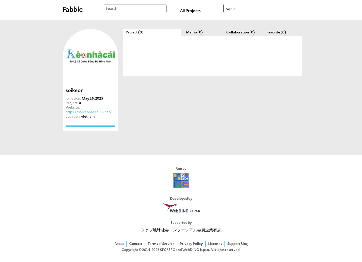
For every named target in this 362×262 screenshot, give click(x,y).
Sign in (230, 9)
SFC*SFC (167, 250)
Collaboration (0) (240, 32)
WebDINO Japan (195, 250)
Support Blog (237, 244)
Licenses (215, 244)
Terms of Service (161, 244)
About (119, 244)
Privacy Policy (191, 244)
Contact (135, 244)
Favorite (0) (276, 32)
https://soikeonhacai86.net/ (89, 112)
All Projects (190, 11)
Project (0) (135, 32)
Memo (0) (194, 32)
